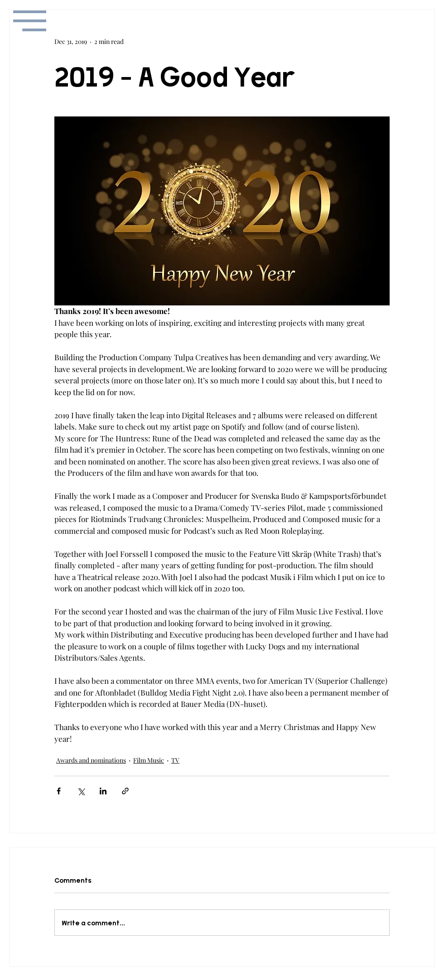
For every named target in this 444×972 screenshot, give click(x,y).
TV (175, 760)
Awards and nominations (91, 760)
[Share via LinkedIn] (103, 791)
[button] (29, 20)
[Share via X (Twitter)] (81, 791)
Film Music (148, 760)
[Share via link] (125, 791)
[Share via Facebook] (58, 791)
